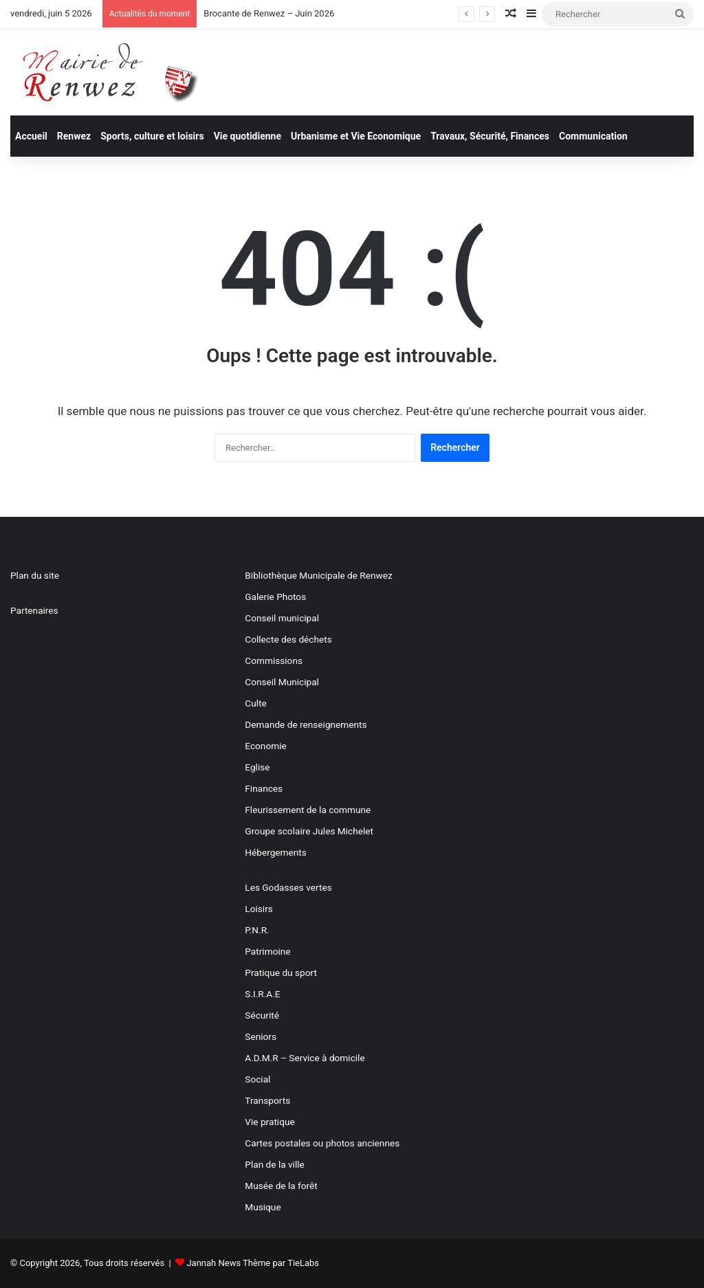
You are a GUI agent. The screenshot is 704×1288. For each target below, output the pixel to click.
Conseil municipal (282, 617)
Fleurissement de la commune (308, 809)
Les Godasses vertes (288, 887)
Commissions (273, 660)
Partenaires (34, 610)
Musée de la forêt (281, 1185)
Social (257, 1079)
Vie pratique (269, 1121)
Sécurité (262, 1015)
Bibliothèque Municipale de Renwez (318, 575)
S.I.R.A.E (262, 993)
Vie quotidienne (247, 136)
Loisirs (258, 908)
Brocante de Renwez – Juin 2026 (269, 13)
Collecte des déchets (288, 639)
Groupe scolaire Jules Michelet (309, 830)
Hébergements (275, 852)
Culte (255, 703)
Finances (264, 788)
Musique (262, 1206)
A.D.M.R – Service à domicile (304, 1057)
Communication (593, 136)
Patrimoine (267, 951)
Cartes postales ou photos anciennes (322, 1142)
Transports (267, 1100)
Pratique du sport (281, 972)
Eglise (257, 767)
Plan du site (34, 575)
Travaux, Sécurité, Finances (489, 136)
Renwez (74, 136)
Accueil (31, 136)
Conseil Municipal (282, 681)
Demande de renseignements (305, 724)
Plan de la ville (274, 1164)
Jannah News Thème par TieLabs (252, 1263)
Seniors (260, 1036)
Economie (265, 745)
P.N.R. (257, 929)
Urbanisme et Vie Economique (356, 136)
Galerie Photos (275, 596)
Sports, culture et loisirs (152, 136)
